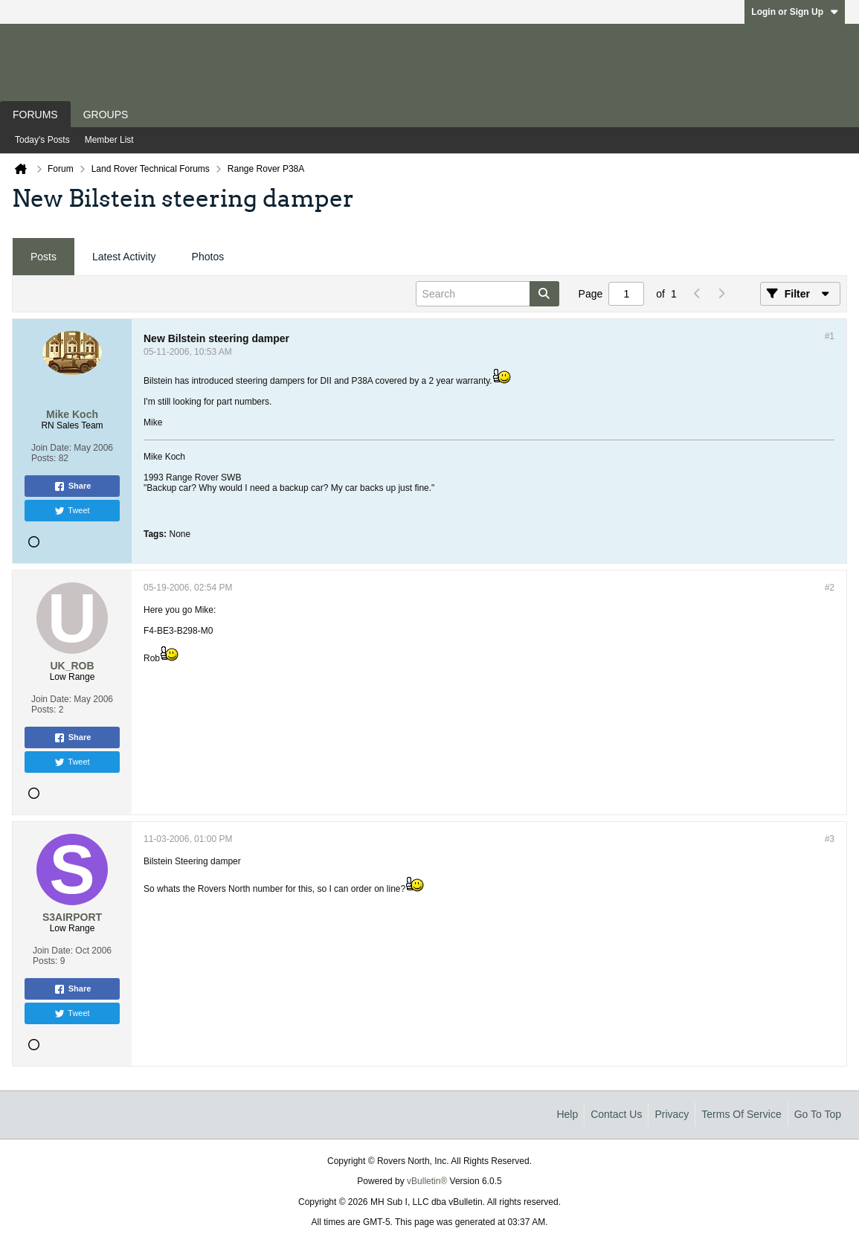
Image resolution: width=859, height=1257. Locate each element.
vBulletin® (427, 1181)
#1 (829, 336)
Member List (109, 140)
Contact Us (616, 1114)
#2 (829, 587)
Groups (106, 114)
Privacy (671, 1114)
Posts (43, 257)
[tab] (43, 257)
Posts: (43, 458)
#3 (829, 839)
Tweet (71, 511)
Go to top (817, 1114)
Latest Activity (124, 257)
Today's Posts (42, 140)
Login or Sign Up (794, 12)
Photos (208, 257)
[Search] (487, 293)
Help (567, 1114)
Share (72, 486)
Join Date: (51, 448)
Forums (35, 114)
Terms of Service (741, 1114)
